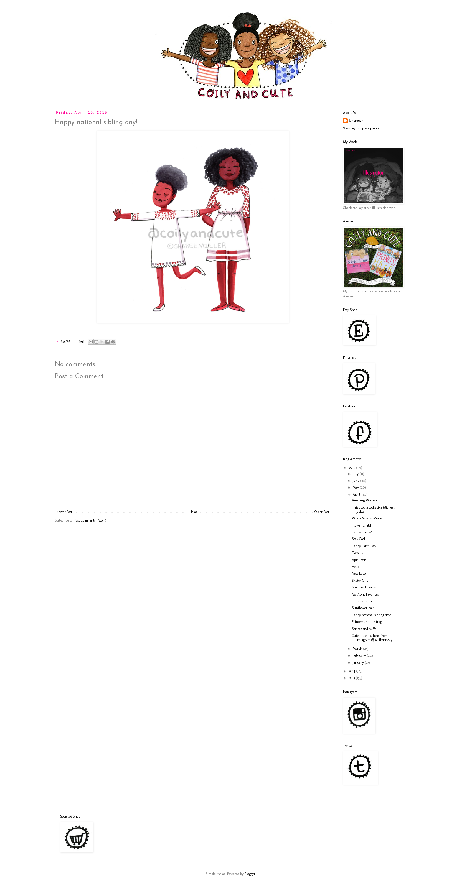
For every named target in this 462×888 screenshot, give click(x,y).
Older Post (321, 512)
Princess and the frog (367, 622)
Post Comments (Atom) (90, 520)
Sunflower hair (363, 608)
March (358, 649)
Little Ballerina (362, 601)
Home (193, 512)
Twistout (358, 553)
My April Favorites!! (366, 594)
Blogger (250, 874)
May (356, 487)
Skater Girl (360, 580)
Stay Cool (358, 539)
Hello (355, 567)
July (356, 474)
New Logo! (359, 573)
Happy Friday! (362, 532)
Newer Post (64, 512)
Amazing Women (364, 500)
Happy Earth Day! (364, 546)
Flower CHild (361, 525)
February (360, 655)
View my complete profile (361, 128)
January (359, 662)
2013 (352, 678)
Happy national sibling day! (371, 615)
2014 (352, 671)
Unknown (356, 121)
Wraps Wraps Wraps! (367, 518)
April (357, 494)
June (356, 480)
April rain (359, 560)
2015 (352, 468)
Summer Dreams (364, 587)
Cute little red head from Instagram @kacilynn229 (372, 638)
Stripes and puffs (364, 629)
